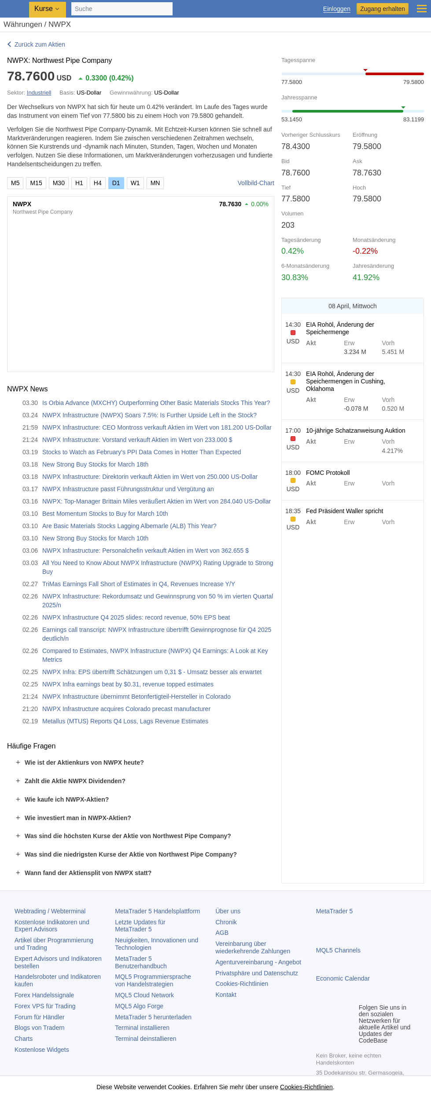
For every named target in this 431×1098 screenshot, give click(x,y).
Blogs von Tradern (40, 1027)
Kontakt (226, 994)
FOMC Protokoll (328, 472)
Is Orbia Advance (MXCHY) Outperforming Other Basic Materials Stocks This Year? (156, 402)
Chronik (226, 922)
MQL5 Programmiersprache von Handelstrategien (153, 980)
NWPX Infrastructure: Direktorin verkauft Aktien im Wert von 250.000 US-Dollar (150, 476)
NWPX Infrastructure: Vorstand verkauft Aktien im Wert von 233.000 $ (137, 439)
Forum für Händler (40, 1017)
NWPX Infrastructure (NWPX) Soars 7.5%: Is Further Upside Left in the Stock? (149, 415)
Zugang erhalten (382, 8)
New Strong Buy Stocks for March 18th (95, 464)
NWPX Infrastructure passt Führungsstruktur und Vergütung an (128, 488)
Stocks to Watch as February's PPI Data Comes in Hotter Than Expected (141, 452)
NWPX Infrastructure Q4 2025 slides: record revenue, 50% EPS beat (136, 617)
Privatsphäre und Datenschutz (257, 973)
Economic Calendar (343, 978)
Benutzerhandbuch (141, 962)
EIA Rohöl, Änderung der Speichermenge (340, 328)
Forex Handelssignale (44, 995)
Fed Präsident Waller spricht (344, 510)
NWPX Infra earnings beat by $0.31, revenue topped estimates (128, 684)
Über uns (228, 911)
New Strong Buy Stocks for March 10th (95, 538)
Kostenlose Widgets (42, 1049)
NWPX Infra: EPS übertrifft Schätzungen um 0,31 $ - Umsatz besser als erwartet (152, 671)
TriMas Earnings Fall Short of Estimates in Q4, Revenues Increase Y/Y (138, 583)
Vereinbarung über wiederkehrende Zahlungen (253, 947)
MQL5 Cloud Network (144, 995)
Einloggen (336, 9)
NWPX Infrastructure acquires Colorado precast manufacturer (126, 708)
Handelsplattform (157, 911)
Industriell (39, 92)
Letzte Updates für (140, 926)
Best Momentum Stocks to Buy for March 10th (105, 513)
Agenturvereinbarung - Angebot (259, 962)
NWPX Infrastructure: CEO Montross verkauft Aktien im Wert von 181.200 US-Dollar (157, 427)
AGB (222, 932)
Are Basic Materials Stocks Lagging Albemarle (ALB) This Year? (129, 525)
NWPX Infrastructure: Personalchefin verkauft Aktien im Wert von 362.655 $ (145, 550)
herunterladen (153, 1017)
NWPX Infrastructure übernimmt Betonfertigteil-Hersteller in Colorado (136, 696)
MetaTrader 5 (334, 911)
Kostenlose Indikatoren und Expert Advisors (52, 926)
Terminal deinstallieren (145, 1038)
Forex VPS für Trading (45, 1006)
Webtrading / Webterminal (50, 911)
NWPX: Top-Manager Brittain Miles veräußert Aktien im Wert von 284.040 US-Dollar (156, 501)
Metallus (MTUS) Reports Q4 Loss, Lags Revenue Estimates (125, 721)
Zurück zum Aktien (40, 44)
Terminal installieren (142, 1027)
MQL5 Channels (338, 950)
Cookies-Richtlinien (242, 983)
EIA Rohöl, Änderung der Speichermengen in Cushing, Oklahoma (345, 381)
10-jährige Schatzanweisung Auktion (355, 430)
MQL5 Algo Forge (139, 1006)
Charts (24, 1038)
